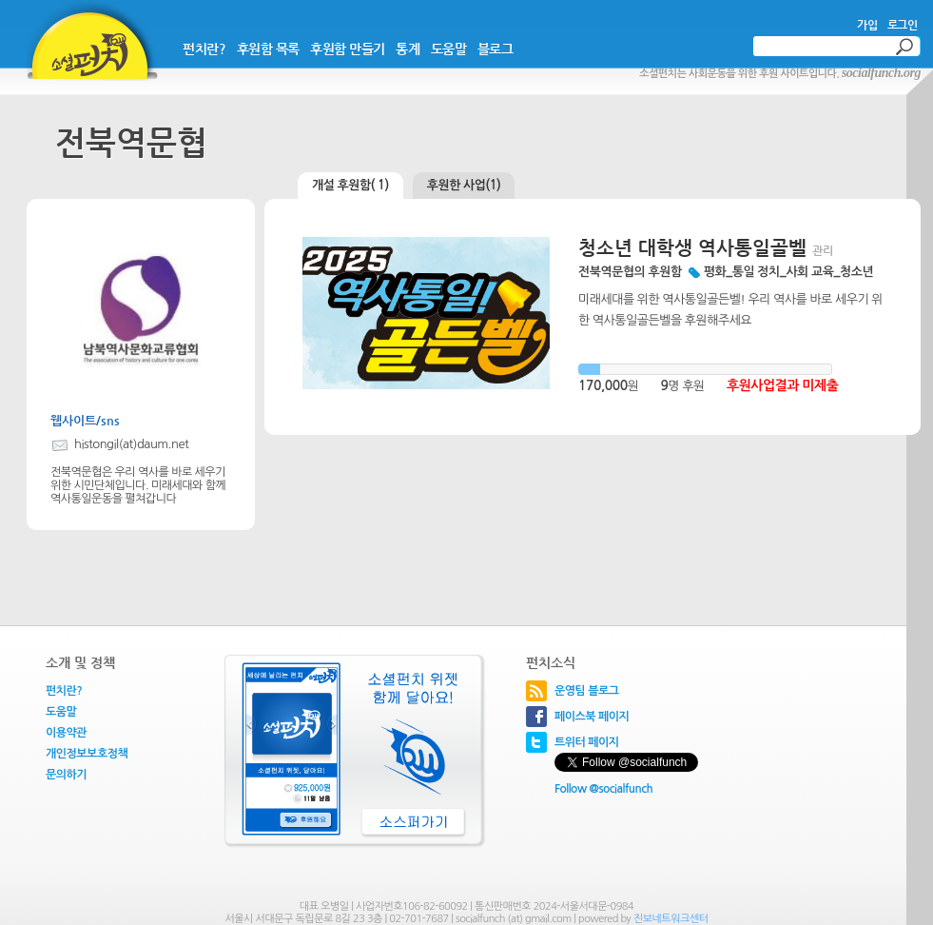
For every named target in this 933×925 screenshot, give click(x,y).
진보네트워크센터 (671, 919)
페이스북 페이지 (591, 716)
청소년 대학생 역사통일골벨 (692, 248)
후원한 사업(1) (464, 185)
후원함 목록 (268, 48)
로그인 (902, 24)
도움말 (449, 48)
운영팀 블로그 (586, 691)
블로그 (495, 48)
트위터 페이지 (586, 742)
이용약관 (66, 732)
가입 (867, 24)
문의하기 (66, 774)
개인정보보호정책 (86, 753)
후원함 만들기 (347, 48)
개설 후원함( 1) (350, 185)
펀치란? (204, 48)
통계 (407, 48)
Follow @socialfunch (603, 789)
